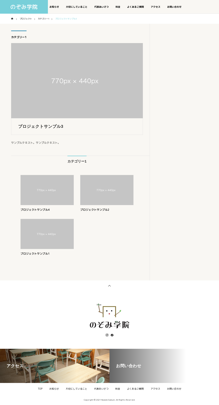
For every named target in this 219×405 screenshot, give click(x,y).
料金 (117, 6)
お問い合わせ (174, 6)
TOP (40, 388)
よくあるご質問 (135, 6)
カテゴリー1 (19, 37)
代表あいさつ (101, 6)
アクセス (155, 6)
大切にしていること (76, 6)
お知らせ (54, 6)
